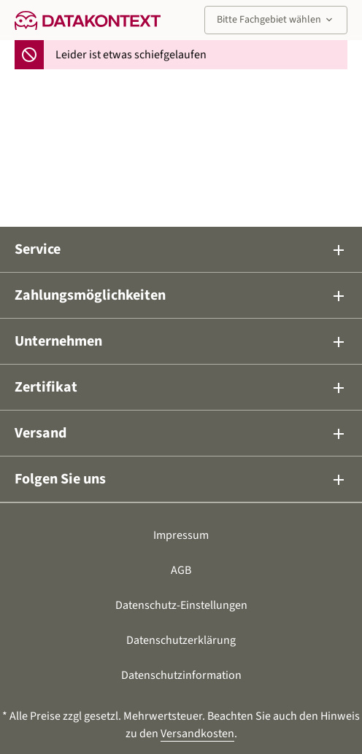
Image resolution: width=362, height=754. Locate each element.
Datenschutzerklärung (181, 640)
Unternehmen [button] (181, 341)
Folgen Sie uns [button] (181, 479)
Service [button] (181, 249)
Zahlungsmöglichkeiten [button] (181, 295)
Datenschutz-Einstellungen (181, 605)
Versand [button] (181, 433)
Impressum (181, 535)
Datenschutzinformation (181, 675)
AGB (181, 570)
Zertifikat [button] (181, 387)
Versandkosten (197, 734)
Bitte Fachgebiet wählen (276, 19)
